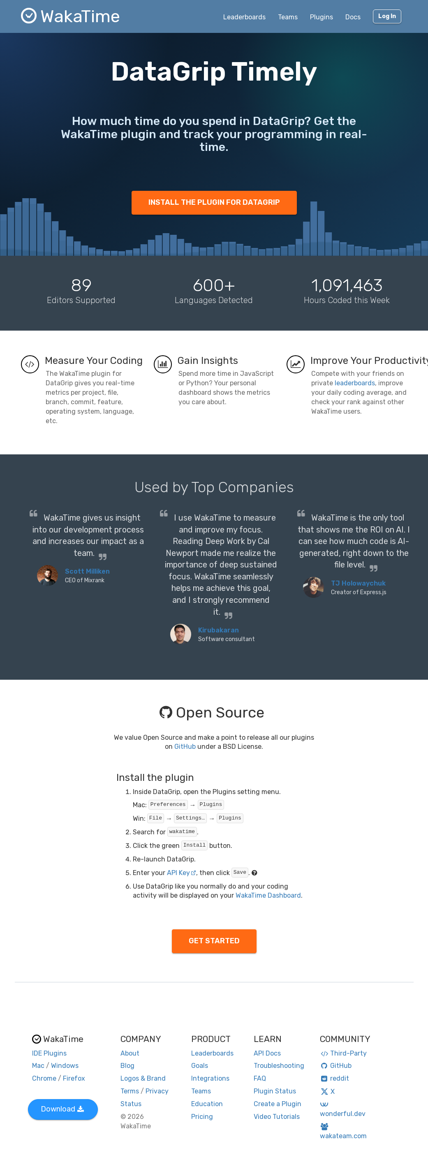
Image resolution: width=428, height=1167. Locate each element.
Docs (353, 17)
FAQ (260, 1078)
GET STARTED (214, 940)
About (129, 1053)
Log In (387, 16)
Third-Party (343, 1053)
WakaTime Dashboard (268, 895)
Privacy (157, 1091)
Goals (199, 1066)
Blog (127, 1066)
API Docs (267, 1053)
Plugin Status (275, 1091)
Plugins (321, 17)
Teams (288, 17)
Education (207, 1104)
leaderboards (355, 383)
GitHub (185, 746)
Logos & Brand (143, 1078)
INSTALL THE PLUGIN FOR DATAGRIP (214, 202)
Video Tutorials (277, 1117)
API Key (181, 873)
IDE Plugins (49, 1053)
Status (130, 1104)
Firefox (74, 1078)
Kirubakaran (218, 630)
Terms (129, 1091)
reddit (334, 1078)
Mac (38, 1066)
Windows (65, 1066)
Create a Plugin (277, 1104)
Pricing (202, 1117)
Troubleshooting (279, 1066)
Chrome (44, 1078)
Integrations (210, 1078)
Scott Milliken (87, 571)
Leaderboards (244, 17)
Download (62, 1109)
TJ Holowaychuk (358, 583)
